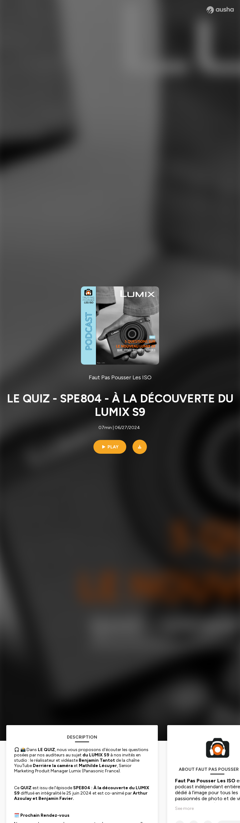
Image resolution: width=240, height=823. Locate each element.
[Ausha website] (220, 10)
